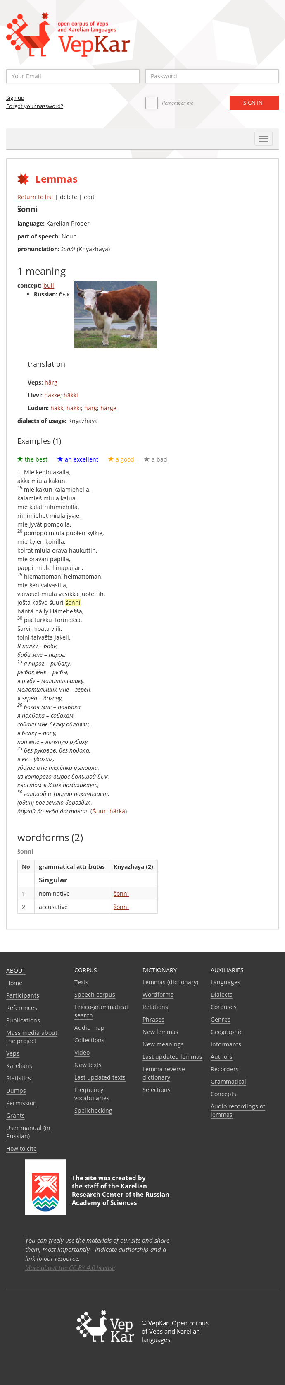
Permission (21, 1103)
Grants (15, 1115)
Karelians (19, 1066)
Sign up (15, 97)
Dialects (222, 994)
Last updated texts (100, 1077)
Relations (155, 1007)
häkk (56, 408)
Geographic (226, 1032)
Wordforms (157, 994)
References (21, 1008)
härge (108, 408)
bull (48, 285)
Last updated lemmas (172, 1056)
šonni (121, 893)
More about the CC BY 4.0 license (70, 1267)
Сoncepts (223, 1094)
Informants (226, 1044)
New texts (88, 1065)
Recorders (225, 1069)
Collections (89, 1040)
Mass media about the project (31, 1037)
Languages (225, 982)
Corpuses (224, 1007)
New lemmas (160, 1032)
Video (82, 1052)
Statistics (18, 1078)
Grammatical (228, 1081)
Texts (81, 982)
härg (51, 382)
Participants (22, 995)
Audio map (89, 1028)
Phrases (153, 1019)
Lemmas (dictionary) (170, 982)
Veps (12, 1053)
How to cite (21, 1148)
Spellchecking (93, 1110)
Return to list (35, 197)
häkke (52, 395)
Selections (156, 1090)
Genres (220, 1019)
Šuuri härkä (108, 811)
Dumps (16, 1090)
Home (14, 983)
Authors (222, 1056)
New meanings (163, 1044)
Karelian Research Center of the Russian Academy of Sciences (120, 1194)
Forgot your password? (34, 106)
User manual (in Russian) (28, 1132)
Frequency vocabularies (91, 1094)
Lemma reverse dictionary (163, 1073)
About (16, 970)
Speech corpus (94, 994)
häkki (71, 395)
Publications (23, 1020)
